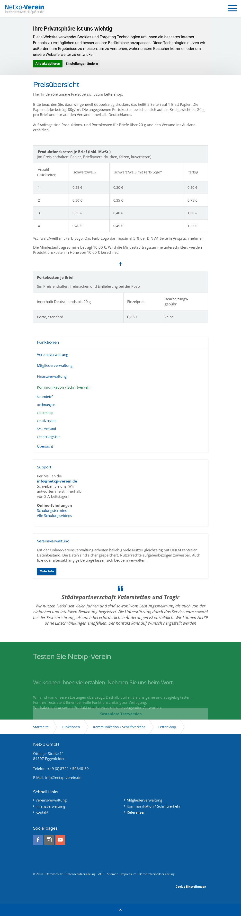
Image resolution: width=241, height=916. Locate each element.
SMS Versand (46, 428)
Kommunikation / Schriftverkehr (64, 387)
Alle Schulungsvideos (54, 515)
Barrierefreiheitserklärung (157, 874)
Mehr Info (47, 571)
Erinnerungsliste (48, 436)
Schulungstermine (52, 510)
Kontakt (42, 812)
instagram (49, 840)
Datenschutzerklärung (80, 874)
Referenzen (136, 812)
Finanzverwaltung (52, 376)
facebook (38, 840)
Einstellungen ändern (82, 63)
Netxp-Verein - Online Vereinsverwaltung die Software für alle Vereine (24, 8)
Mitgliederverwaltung (54, 365)
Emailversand (46, 420)
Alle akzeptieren (48, 63)
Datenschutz (54, 874)
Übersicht (45, 446)
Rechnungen (46, 404)
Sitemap (112, 874)
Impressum (128, 874)
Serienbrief (45, 396)
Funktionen (48, 342)
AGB (101, 874)
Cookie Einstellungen (191, 886)
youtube (60, 840)
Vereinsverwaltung (52, 354)
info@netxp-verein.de (63, 777)
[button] (232, 8)
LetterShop (45, 412)
